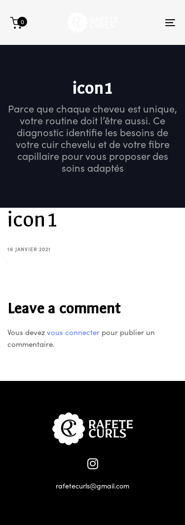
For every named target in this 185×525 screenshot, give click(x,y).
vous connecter (73, 332)
